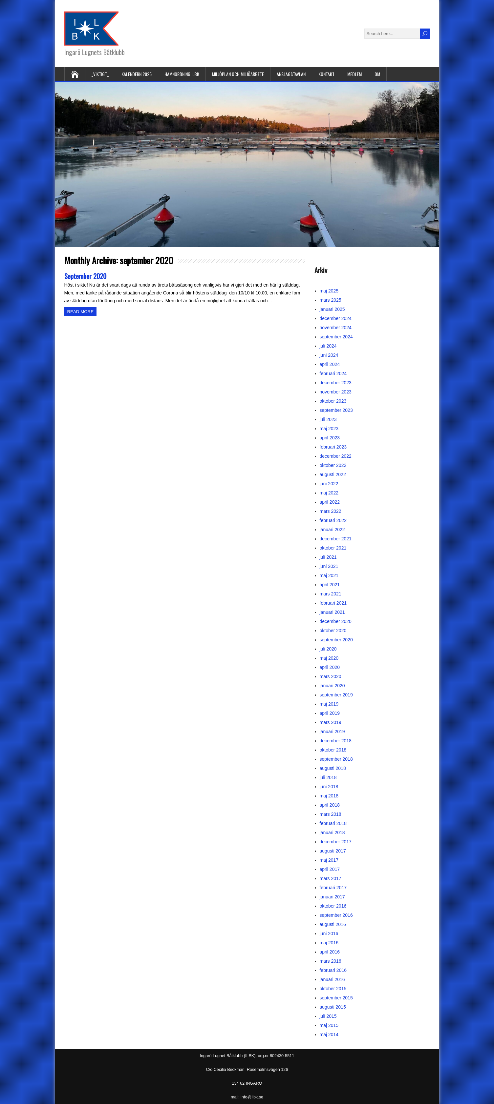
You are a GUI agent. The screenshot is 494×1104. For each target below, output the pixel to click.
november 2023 (336, 391)
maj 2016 (329, 942)
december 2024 (336, 318)
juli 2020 (328, 649)
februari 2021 (333, 603)
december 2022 (336, 456)
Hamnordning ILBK (181, 73)
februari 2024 (333, 373)
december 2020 (336, 621)
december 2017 (336, 841)
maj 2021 (329, 575)
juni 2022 (329, 483)
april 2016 (330, 951)
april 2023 (330, 437)
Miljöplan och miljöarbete (238, 73)
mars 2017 (330, 878)
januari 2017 (332, 896)
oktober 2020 (333, 630)
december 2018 (336, 740)
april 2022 (330, 502)
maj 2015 (329, 1025)
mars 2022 (330, 511)
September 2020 (85, 276)
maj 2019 (329, 704)
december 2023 (336, 382)
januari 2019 (332, 731)
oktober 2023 (333, 401)
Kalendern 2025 (136, 73)
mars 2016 (330, 961)
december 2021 (336, 538)
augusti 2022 (333, 474)
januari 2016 (332, 979)
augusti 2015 (333, 1007)
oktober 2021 (333, 548)
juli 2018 (328, 777)
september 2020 (336, 639)
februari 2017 (333, 887)
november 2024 (336, 327)
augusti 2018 (333, 768)
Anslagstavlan (291, 73)
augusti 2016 (333, 924)
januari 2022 (332, 529)
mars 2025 (330, 300)
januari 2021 (332, 612)
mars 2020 (330, 676)
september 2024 (336, 336)
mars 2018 (330, 814)
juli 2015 (328, 1016)
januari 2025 (332, 309)
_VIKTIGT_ (100, 73)
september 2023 (336, 410)
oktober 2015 (333, 988)
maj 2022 (329, 492)
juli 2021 (328, 557)
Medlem (354, 73)
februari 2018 (333, 823)
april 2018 (330, 805)
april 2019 (330, 713)
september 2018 (336, 759)
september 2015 (336, 997)
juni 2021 (329, 566)
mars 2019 (330, 722)
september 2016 (336, 915)
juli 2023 (328, 419)
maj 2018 (329, 795)
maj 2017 (329, 860)
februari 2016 (333, 970)
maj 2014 (329, 1034)
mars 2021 (330, 593)
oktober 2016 (333, 906)
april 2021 (330, 584)
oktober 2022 (333, 465)
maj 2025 (329, 290)
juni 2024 (329, 355)
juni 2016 (329, 933)
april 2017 (330, 869)
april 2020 (330, 667)
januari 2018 (332, 832)
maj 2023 (329, 428)
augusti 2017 (333, 850)
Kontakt (326, 73)
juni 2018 (329, 786)
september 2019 (336, 694)
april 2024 (330, 364)
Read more (80, 311)
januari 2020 (332, 685)
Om (377, 73)
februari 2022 (333, 520)
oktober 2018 (333, 750)
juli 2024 (328, 346)
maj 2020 (329, 658)
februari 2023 (333, 447)
